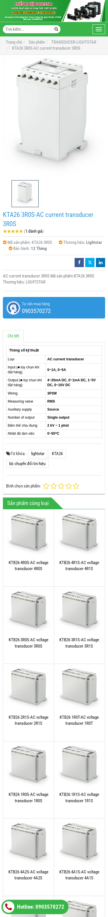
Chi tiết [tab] (13, 336)
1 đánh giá (33, 231)
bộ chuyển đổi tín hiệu (27, 463)
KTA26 (57, 453)
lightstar (38, 453)
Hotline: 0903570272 (33, 907)
